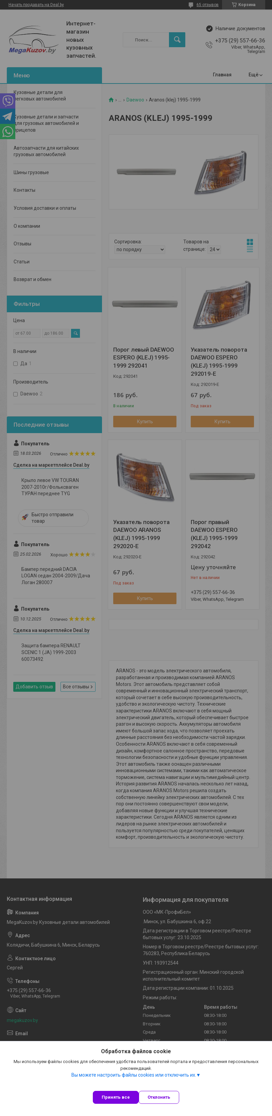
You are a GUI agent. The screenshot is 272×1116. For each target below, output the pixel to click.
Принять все (116, 1097)
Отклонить (159, 1097)
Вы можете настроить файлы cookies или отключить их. (133, 1075)
